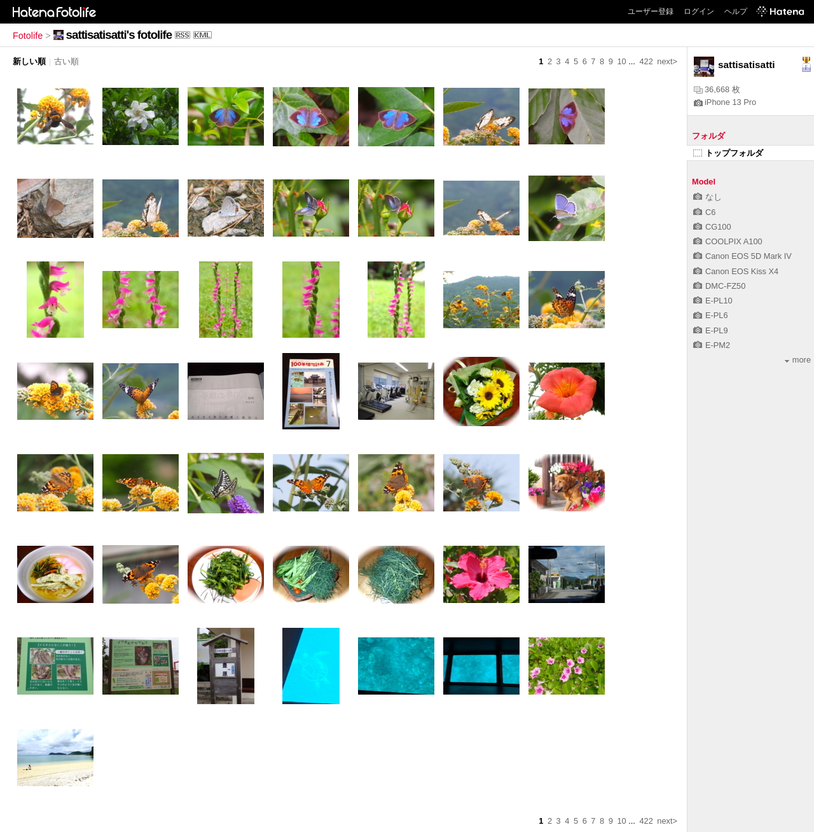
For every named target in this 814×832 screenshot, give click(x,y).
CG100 (712, 227)
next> (667, 61)
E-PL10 (713, 300)
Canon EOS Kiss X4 (735, 271)
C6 (704, 212)
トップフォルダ (728, 153)
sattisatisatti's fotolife (119, 34)
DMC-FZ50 (719, 286)
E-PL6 (710, 315)
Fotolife (28, 36)
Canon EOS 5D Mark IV (742, 256)
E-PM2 (711, 345)
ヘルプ (735, 11)
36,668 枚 (717, 89)
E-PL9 (710, 330)
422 (645, 61)
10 (621, 61)
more (798, 359)
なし (707, 197)
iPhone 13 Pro (725, 102)
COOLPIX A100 (727, 241)
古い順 (66, 61)
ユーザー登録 (650, 11)
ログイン (699, 11)
